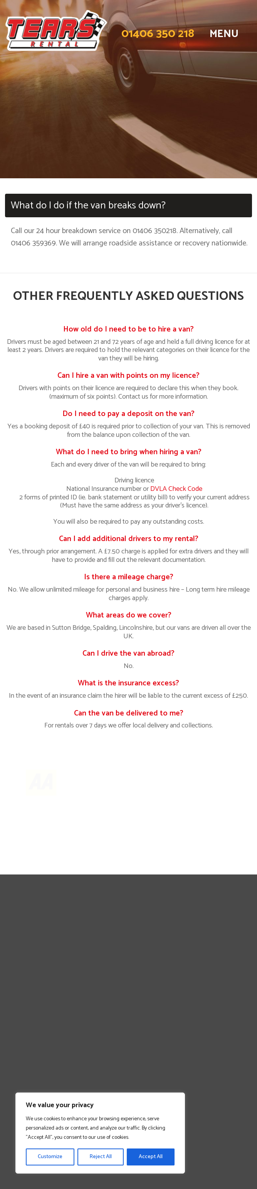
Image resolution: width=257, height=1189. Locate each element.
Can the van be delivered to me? (128, 713)
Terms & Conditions (128, 1029)
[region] (100, 1133)
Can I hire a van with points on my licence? (128, 375)
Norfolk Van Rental (128, 1011)
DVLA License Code (128, 1038)
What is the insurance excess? (128, 683)
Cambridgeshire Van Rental (128, 1003)
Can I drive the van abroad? (128, 653)
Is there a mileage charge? (128, 577)
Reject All (100, 1156)
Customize (50, 1156)
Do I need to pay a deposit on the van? (128, 414)
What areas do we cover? (128, 615)
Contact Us (128, 985)
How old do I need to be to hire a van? (128, 329)
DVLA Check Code (176, 489)
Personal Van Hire (128, 950)
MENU (224, 33)
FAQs (128, 977)
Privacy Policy (128, 1020)
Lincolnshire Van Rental (128, 994)
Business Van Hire (128, 959)
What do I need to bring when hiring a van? (129, 452)
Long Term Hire (128, 968)
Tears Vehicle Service (128, 1056)
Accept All (151, 1156)
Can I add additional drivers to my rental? (128, 539)
